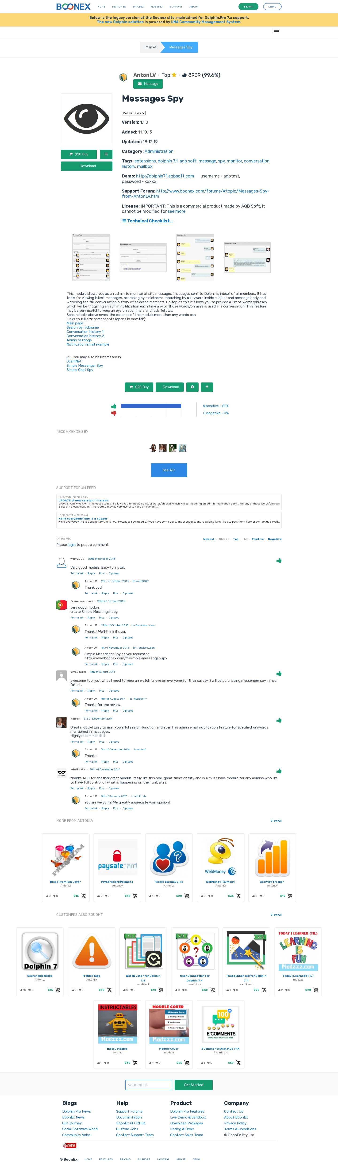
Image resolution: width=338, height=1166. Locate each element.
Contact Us (233, 1111)
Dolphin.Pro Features (187, 1111)
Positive (258, 539)
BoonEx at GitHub (131, 1123)
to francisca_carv (143, 625)
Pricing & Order (182, 1129)
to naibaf (140, 749)
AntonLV (90, 581)
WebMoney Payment (220, 881)
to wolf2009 (141, 581)
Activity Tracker (272, 881)
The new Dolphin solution (120, 22)
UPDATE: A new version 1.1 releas (83, 500)
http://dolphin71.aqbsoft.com (165, 176)
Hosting (157, 6)
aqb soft (188, 161)
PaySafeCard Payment (117, 881)
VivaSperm (78, 672)
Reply (91, 573)
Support (176, 6)
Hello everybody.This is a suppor (83, 518)
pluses (113, 573)
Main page (75, 323)
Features (119, 6)
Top (235, 539)
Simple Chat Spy (80, 370)
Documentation (129, 1117)
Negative (275, 539)
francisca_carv (81, 601)
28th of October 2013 (114, 581)
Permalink (76, 573)
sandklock (143, 984)
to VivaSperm (138, 698)
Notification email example (88, 344)
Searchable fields (39, 975)
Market (151, 47)
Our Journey (72, 1123)
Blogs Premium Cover (65, 881)
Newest (209, 539)
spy (221, 161)
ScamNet (74, 361)
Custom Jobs (127, 1129)
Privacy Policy (235, 1123)
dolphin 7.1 (168, 161)
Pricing (138, 6)
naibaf (75, 718)
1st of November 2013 (115, 647)
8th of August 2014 (102, 672)
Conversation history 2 (85, 336)
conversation (256, 161)
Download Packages (186, 1123)
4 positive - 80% (216, 406)
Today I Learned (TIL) (298, 975)
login (72, 545)
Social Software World (80, 1129)
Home (101, 6)
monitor (234, 161)
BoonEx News (73, 1117)
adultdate (77, 769)
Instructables (117, 1048)
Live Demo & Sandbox (188, 1117)
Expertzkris (221, 1052)
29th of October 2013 (114, 625)
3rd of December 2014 (98, 718)
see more (176, 211)
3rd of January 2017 (114, 796)
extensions (145, 161)
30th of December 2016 (105, 769)
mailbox (145, 166)
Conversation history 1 (85, 332)
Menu (275, 29)
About (194, 6)
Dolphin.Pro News (76, 1111)
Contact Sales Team (186, 1135)
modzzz (298, 979)
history (128, 166)
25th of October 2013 (101, 558)
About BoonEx (236, 1117)
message (207, 161)
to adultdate (139, 796)
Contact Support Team (135, 1135)
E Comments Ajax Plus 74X (220, 1048)
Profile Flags (91, 975)
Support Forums (129, 1111)
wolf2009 (77, 558)
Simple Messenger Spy (85, 365)
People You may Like (168, 881)
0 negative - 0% (216, 413)
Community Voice (76, 1135)
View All (276, 820)
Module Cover (169, 1048)
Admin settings (79, 340)
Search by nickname (83, 327)
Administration (159, 151)
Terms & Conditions (240, 1129)
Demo (196, 1159)
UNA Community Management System (205, 22)
